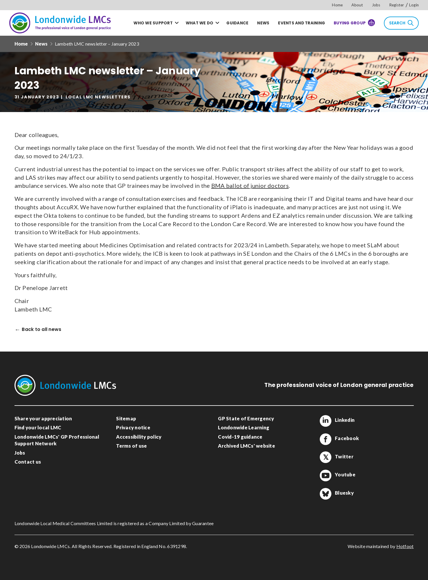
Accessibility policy (138, 437)
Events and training (301, 23)
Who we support (153, 23)
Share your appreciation (43, 418)
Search (401, 23)
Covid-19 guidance (240, 437)
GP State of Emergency (246, 418)
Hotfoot (405, 546)
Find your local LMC (38, 427)
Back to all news (41, 330)
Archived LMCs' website (246, 446)
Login (414, 5)
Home (337, 5)
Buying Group (354, 22)
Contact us (28, 462)
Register (396, 5)
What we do (200, 23)
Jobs (376, 5)
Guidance (237, 23)
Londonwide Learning (243, 427)
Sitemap (126, 418)
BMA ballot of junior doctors (250, 185)
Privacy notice (133, 427)
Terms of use (131, 446)
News (263, 23)
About (357, 5)
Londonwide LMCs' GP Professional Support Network (57, 440)
